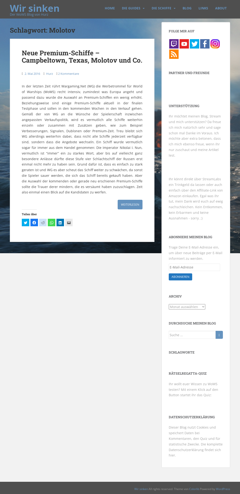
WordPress (223, 489)
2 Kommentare (68, 74)
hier (172, 455)
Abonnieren (180, 277)
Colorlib (194, 489)
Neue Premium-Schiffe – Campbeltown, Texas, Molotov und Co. (82, 56)
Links (203, 8)
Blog (187, 8)
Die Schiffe (161, 8)
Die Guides (131, 8)
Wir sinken (35, 5)
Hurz (49, 74)
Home (110, 8)
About (221, 8)
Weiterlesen (130, 205)
